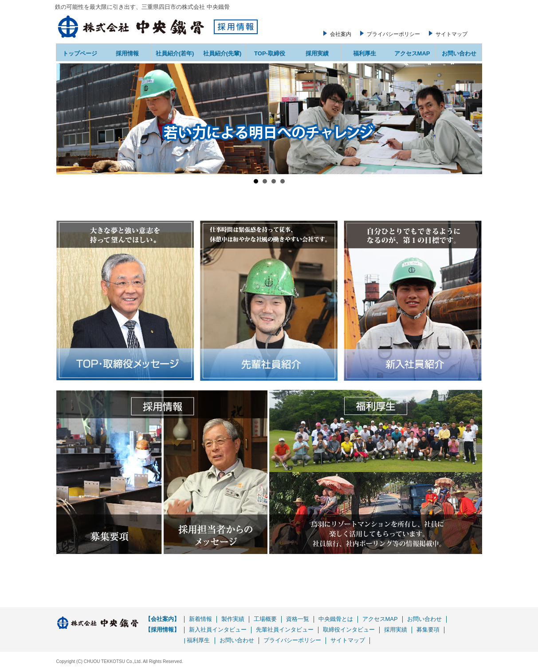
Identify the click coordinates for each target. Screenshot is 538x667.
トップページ (80, 53)
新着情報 (200, 619)
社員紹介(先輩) (222, 53)
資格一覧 (297, 619)
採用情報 (127, 53)
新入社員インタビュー (218, 629)
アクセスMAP (412, 53)
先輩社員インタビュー (285, 629)
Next (470, 119)
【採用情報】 (162, 629)
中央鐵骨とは (335, 619)
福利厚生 (364, 53)
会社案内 (340, 34)
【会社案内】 (162, 619)
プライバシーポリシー (393, 34)
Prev (68, 119)
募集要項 (428, 629)
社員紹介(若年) (175, 53)
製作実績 (232, 619)
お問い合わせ (459, 53)
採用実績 (317, 53)
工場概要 (265, 619)
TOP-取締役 (269, 53)
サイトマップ (451, 34)
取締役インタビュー (349, 629)
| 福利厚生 (197, 640)
